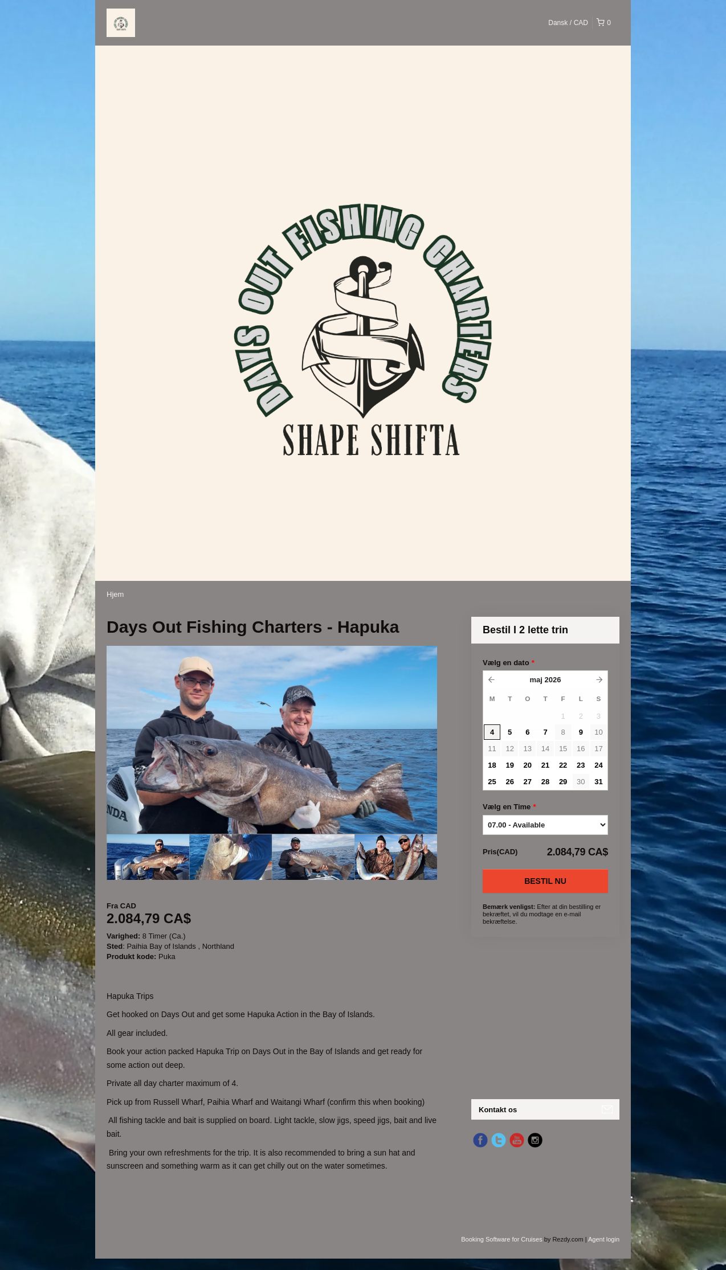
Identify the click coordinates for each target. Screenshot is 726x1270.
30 (581, 781)
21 (545, 765)
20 (528, 765)
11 (492, 748)
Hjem (115, 594)
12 (509, 748)
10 (598, 732)
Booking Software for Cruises (502, 1239)
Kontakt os (498, 1109)
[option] (148, 857)
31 (598, 781)
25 (492, 781)
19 (509, 765)
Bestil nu (545, 881)
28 (545, 781)
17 (598, 748)
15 (563, 748)
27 (528, 781)
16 (581, 748)
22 (563, 765)
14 (545, 748)
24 (598, 765)
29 (563, 781)
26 (509, 781)
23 (581, 765)
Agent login (603, 1239)
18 (492, 765)
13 (528, 748)
